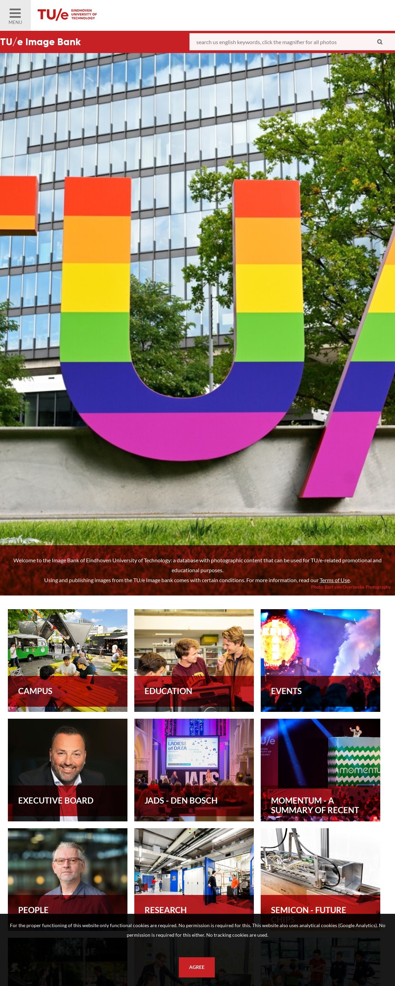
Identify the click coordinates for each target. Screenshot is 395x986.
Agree (197, 967)
